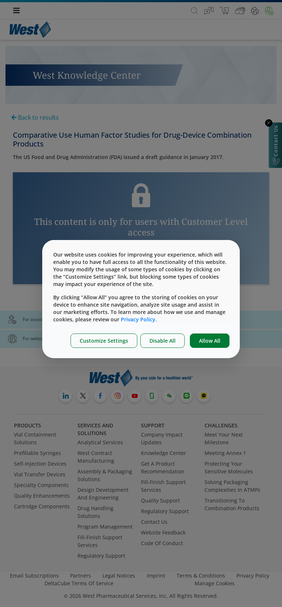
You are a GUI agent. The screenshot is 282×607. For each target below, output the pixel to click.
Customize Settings (104, 340)
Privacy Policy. (139, 319)
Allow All (209, 340)
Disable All (162, 340)
